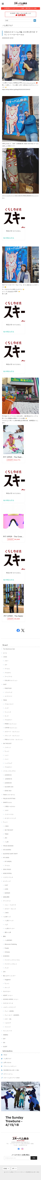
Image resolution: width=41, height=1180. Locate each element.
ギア (6, 665)
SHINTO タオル (7, 802)
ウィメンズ (8, 712)
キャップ (7, 987)
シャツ (6, 755)
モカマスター (7, 991)
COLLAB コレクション (11, 680)
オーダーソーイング (10, 818)
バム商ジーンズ (9, 920)
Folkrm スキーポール (9, 794)
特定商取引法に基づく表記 (11, 1070)
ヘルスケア (8, 1023)
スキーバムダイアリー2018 (11, 1077)
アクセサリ (8, 672)
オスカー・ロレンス (10, 909)
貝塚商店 (5, 1035)
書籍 (4, 936)
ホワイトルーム (8, 1074)
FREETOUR (8, 688)
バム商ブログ (7, 1058)
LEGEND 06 (8, 783)
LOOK (6, 889)
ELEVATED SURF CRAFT (10, 853)
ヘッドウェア (8, 763)
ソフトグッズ (8, 692)
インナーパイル (9, 814)
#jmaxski (10, 291)
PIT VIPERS (8, 861)
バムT (6, 924)
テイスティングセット (11, 964)
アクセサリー (8, 720)
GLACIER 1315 (9, 787)
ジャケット (8, 747)
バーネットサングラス (9, 771)
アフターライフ (9, 704)
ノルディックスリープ (9, 1007)
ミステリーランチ (8, 877)
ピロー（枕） (8, 1019)
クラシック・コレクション (12, 735)
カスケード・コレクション (12, 731)
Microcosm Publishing (11, 944)
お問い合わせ (7, 1062)
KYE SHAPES (7, 849)
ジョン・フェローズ (10, 905)
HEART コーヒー (8, 995)
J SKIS (5, 657)
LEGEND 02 (8, 775)
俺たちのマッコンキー (9, 975)
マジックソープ (7, 1031)
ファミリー (8, 1027)
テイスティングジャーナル (12, 960)
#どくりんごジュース (29, 83)
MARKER (7, 893)
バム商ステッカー (10, 928)
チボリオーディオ (8, 1003)
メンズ (6, 708)
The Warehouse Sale (9, 649)
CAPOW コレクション (11, 727)
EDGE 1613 (8, 790)
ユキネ (6, 810)
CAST (4, 684)
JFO (6, 838)
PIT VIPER (6, 857)
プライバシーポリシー (10, 1066)
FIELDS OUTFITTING (9, 798)
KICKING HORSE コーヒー (10, 999)
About (5, 1055)
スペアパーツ (8, 696)
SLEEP (5, 1046)
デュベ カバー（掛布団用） (12, 1015)
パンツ (6, 759)
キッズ (6, 716)
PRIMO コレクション (11, 724)
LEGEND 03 (8, 779)
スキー (6, 661)
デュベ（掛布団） (10, 1011)
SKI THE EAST (7, 743)
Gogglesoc (8, 979)
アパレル (7, 668)
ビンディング (7, 881)
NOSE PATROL (7, 873)
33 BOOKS (6, 956)
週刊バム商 (8, 932)
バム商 (6, 842)
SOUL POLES (7, 869)
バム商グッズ (7, 916)
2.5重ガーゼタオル (10, 806)
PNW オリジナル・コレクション (14, 739)
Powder (7, 948)
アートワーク (8, 676)
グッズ (6, 968)
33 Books (7, 952)
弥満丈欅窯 (6, 897)
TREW (5, 700)
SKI (4, 1042)
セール (5, 653)
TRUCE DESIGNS (8, 846)
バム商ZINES (8, 940)
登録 (34, 1158)
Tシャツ (7, 751)
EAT (4, 1038)
